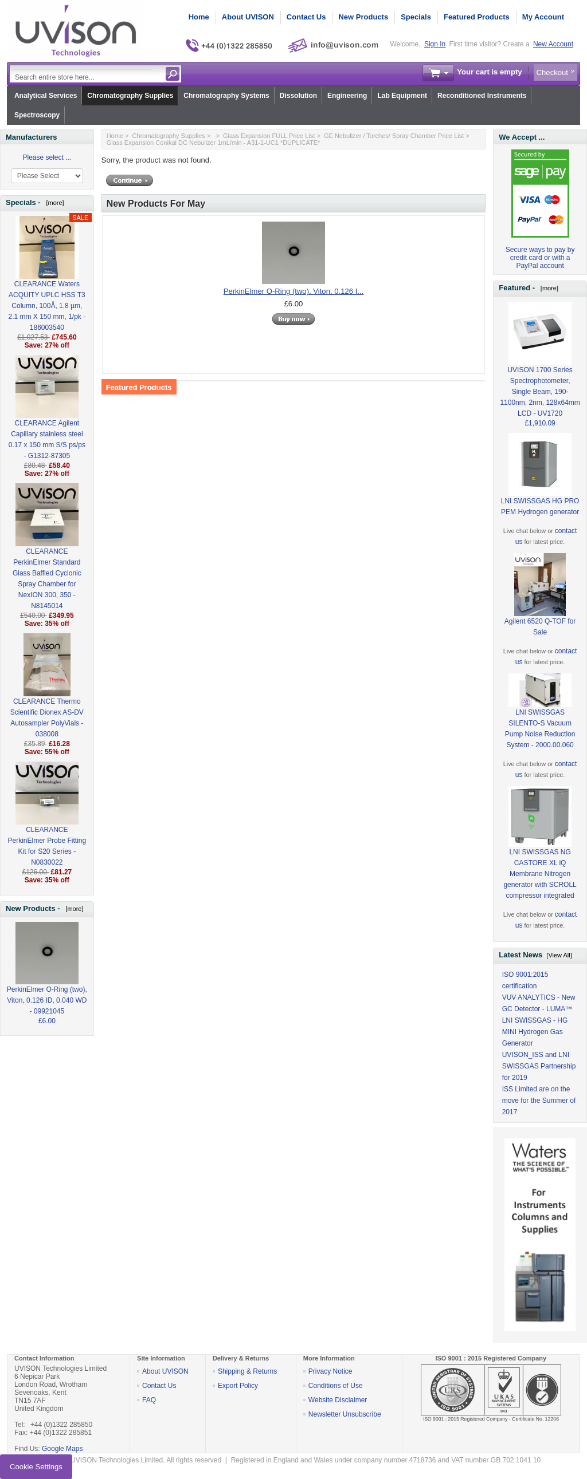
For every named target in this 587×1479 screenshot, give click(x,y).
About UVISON (248, 17)
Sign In (434, 44)
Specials (416, 17)
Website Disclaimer (337, 1400)
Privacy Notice (330, 1371)
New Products (363, 17)
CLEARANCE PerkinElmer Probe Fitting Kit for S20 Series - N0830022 (46, 827)
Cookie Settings (36, 1466)
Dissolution (298, 96)
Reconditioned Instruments (481, 96)
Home (199, 17)
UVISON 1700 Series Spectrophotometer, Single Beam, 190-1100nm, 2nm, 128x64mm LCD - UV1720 (540, 373)
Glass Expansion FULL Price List (269, 135)
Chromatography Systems (226, 96)
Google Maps (62, 1449)
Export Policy (238, 1386)
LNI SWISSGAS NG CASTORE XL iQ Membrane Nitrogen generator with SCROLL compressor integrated (539, 856)
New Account (553, 44)
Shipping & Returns (247, 1371)
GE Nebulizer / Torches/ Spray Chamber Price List (394, 135)
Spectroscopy (37, 115)
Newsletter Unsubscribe (344, 1414)
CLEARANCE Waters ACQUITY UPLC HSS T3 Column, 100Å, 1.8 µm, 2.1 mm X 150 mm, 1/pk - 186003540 (46, 287)
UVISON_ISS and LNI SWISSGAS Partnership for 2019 (539, 1066)
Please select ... (46, 157)
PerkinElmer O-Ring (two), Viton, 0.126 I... (294, 291)
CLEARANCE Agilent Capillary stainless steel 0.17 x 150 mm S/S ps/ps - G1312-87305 (47, 421)
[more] (53, 202)
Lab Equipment (402, 96)
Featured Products (477, 17)
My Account (543, 17)
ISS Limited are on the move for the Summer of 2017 (539, 1100)
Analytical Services (45, 96)
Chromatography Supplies (130, 96)
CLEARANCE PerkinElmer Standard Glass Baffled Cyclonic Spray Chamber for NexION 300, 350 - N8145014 (47, 560)
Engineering (347, 96)
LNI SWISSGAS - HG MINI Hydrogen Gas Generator (535, 1031)
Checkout (552, 72)
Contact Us (306, 17)
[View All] (559, 955)
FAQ (149, 1400)
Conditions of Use (335, 1386)
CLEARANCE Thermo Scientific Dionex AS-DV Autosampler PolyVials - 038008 (47, 699)
